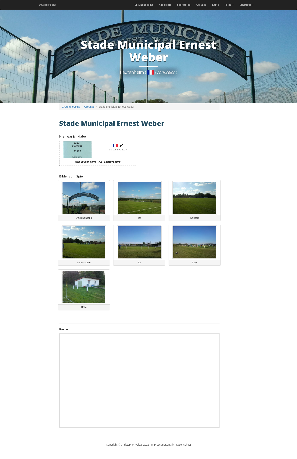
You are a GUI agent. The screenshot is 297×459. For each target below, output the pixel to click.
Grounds (201, 4)
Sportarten (184, 4)
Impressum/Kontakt (162, 444)
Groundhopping (143, 4)
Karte (215, 4)
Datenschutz (183, 444)
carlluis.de (47, 5)
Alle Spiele (165, 4)
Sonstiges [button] (246, 4)
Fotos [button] (229, 4)
